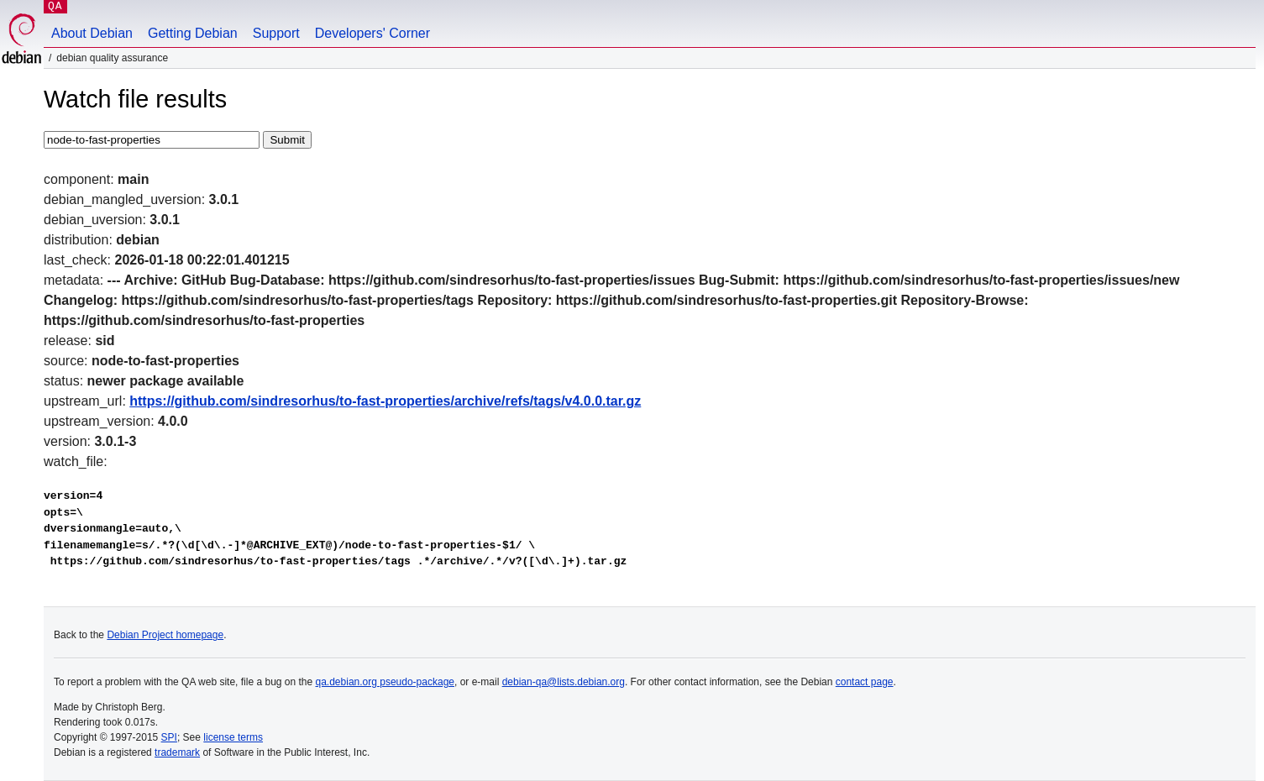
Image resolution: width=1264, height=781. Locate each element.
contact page (865, 682)
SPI (169, 737)
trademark (177, 752)
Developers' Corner (372, 33)
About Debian (92, 33)
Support (276, 33)
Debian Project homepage (165, 635)
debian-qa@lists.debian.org (563, 682)
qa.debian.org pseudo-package (385, 682)
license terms (233, 737)
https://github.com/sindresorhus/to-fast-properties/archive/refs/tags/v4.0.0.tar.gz (385, 401)
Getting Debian (193, 33)
